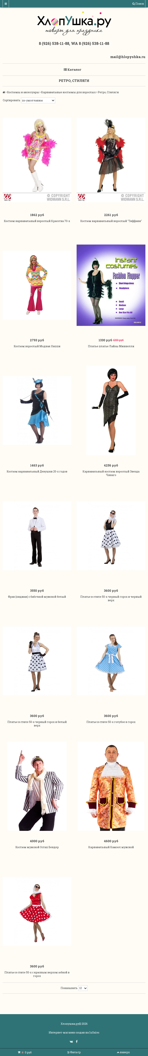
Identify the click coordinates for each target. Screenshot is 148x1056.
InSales (94, 1032)
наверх (123, 1052)
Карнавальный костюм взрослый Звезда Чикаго (111, 473)
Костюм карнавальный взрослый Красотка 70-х (37, 221)
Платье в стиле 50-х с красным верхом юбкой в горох (37, 974)
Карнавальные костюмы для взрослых (68, 92)
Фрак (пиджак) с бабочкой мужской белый (37, 596)
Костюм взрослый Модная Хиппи (37, 346)
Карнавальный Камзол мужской (111, 847)
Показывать (69, 988)
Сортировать (11, 100)
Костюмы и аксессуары (23, 92)
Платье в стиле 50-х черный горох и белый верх (37, 723)
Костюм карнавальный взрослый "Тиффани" (111, 221)
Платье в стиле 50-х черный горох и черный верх (111, 598)
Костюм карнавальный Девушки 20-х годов (37, 471)
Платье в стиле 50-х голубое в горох (111, 722)
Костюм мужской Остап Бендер (37, 847)
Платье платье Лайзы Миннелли (111, 346)
